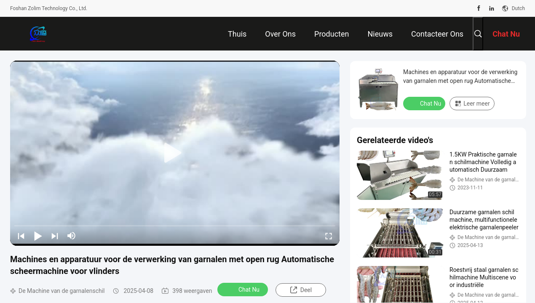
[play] (174, 153)
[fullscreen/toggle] (328, 235)
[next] (54, 235)
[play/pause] (37, 235)
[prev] (21, 235)
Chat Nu (243, 289)
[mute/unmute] (71, 235)
